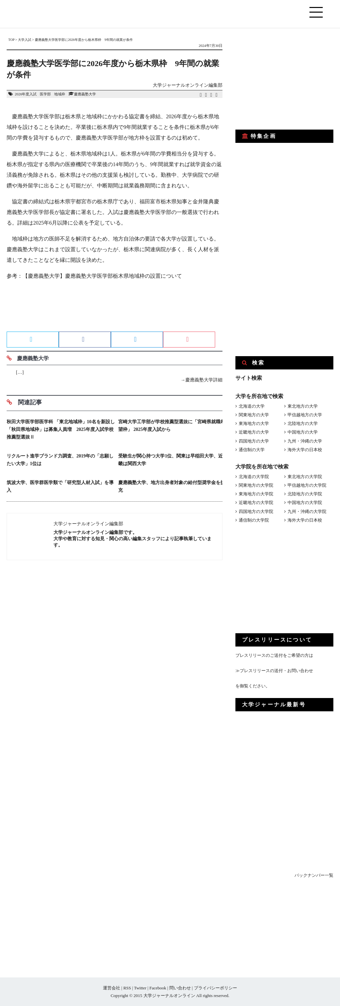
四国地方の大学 (254, 441)
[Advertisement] (115, 308)
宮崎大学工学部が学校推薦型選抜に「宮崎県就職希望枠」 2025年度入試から (171, 425)
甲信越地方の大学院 (307, 485)
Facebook (157, 987)
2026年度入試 (26, 94)
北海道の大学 (252, 406)
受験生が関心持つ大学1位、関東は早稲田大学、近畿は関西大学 (170, 459)
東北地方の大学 (303, 406)
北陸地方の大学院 (305, 493)
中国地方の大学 (303, 432)
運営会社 (111, 987)
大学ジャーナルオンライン (169, 995)
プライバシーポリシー (215, 987)
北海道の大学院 (254, 476)
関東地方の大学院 (256, 485)
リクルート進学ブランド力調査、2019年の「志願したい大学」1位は (60, 459)
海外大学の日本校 (305, 449)
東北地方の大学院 (305, 476)
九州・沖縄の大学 (305, 441)
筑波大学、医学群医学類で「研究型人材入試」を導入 (60, 486)
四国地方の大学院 (256, 511)
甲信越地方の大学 (305, 414)
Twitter (140, 987)
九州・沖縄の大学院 (307, 511)
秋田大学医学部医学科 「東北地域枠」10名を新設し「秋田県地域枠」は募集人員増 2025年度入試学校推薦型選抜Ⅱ (61, 429)
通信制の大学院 (254, 520)
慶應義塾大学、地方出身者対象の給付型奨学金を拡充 (171, 486)
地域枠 (59, 94)
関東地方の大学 (254, 414)
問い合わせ (180, 987)
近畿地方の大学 (254, 432)
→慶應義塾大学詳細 (201, 379)
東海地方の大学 (254, 423)
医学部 (45, 94)
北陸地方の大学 (303, 423)
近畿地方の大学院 (256, 502)
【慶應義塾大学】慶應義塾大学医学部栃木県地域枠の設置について (102, 276)
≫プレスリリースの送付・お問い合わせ (274, 670)
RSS (127, 987)
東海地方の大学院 (256, 493)
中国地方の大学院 (305, 502)
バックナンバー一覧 (314, 875)
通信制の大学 (252, 449)
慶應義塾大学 (85, 94)
